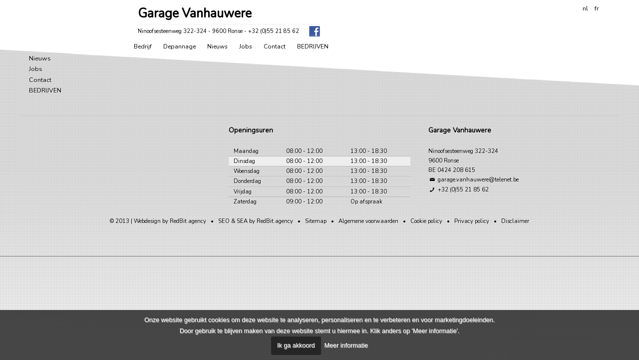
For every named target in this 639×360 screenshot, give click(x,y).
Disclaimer (515, 221)
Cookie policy (426, 221)
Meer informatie (346, 345)
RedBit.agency (188, 221)
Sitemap (315, 221)
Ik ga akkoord (296, 345)
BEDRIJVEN (312, 46)
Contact (275, 46)
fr (597, 8)
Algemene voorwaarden (368, 221)
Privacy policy (471, 221)
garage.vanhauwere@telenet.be (473, 180)
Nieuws (217, 46)
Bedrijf (143, 46)
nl (585, 8)
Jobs (245, 46)
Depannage (179, 46)
